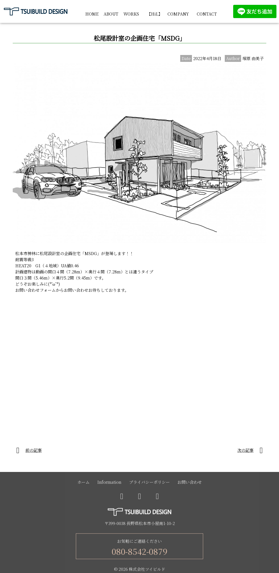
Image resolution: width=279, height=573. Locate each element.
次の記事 (245, 450)
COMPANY (178, 14)
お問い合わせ (189, 483)
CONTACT (207, 14)
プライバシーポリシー (149, 483)
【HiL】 (154, 14)
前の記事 (33, 450)
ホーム (83, 483)
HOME (92, 14)
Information (109, 483)
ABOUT (111, 14)
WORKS (131, 14)
